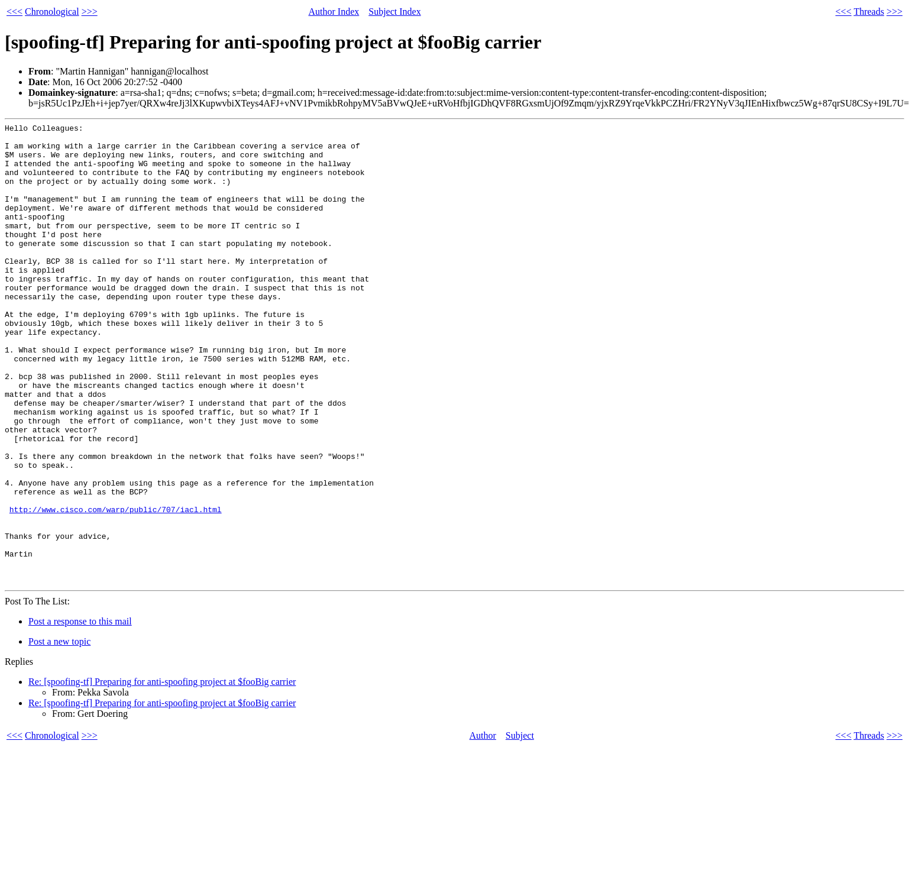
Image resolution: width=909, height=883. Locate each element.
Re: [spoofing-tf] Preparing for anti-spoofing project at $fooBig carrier (162, 774)
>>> (90, 12)
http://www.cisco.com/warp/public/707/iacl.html (115, 587)
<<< (14, 12)
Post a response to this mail (80, 714)
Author (483, 828)
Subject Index (394, 12)
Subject (520, 828)
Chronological (52, 12)
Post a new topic (59, 734)
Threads (868, 12)
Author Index (333, 12)
